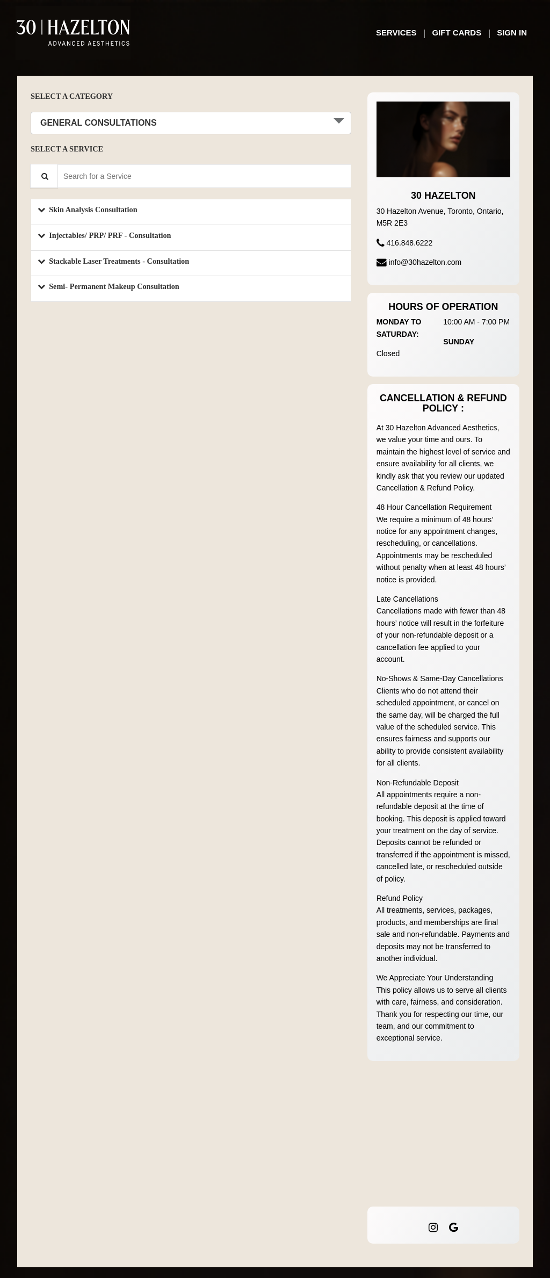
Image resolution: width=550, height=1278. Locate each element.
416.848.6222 (410, 243)
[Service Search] (44, 176)
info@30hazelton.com (425, 262)
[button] (191, 212)
